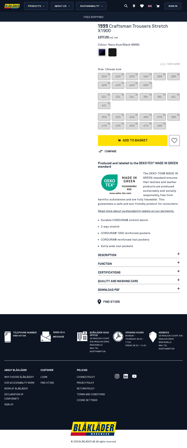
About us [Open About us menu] (62, 6)
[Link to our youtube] (134, 376)
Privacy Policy (85, 383)
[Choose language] (150, 6)
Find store (108, 301)
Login (44, 377)
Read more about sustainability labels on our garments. (136, 211)
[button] (174, 140)
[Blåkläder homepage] (12, 6)
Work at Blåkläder (16, 389)
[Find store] (134, 6)
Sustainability (91, 6)
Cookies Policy (86, 377)
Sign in (172, 6)
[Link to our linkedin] (126, 376)
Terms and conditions (91, 394)
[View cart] (158, 6)
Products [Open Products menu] (36, 6)
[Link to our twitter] (117, 376)
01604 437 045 (19, 335)
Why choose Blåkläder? (19, 377)
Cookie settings (87, 400)
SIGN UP (8, 405)
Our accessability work (19, 383)
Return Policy (85, 389)
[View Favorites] (142, 6)
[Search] (126, 6)
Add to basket (132, 140)
